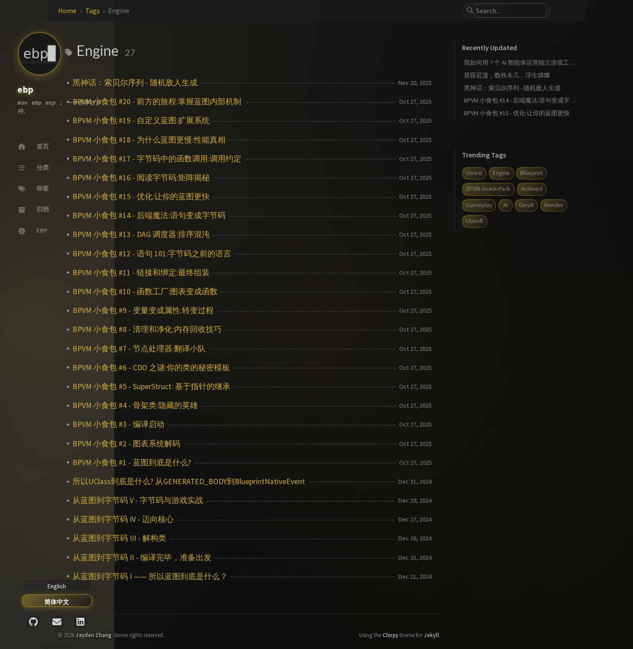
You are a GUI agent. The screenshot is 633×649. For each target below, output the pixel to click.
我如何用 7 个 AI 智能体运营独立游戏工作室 (564, 62)
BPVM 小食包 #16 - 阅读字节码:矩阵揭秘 (229, 177)
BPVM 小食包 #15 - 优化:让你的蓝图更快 (229, 196)
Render (517, 221)
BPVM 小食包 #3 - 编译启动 (206, 424)
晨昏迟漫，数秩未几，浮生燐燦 (549, 75)
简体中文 (56, 602)
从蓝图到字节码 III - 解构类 (207, 538)
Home (155, 10)
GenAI (567, 205)
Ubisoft (545, 221)
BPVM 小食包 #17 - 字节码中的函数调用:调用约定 (244, 159)
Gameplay (521, 205)
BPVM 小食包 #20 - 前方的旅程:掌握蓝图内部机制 (244, 101)
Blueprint (573, 173)
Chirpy (432, 627)
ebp (26, 89)
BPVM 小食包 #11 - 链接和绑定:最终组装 (229, 272)
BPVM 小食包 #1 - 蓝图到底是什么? (219, 462)
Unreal (516, 173)
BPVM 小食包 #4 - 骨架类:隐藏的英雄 (223, 405)
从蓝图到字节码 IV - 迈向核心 (211, 519)
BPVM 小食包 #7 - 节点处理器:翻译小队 (227, 349)
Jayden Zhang (182, 627)
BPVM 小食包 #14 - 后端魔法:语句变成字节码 (236, 215)
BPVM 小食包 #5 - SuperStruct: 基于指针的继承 (239, 386)
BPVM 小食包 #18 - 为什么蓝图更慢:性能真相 (236, 140)
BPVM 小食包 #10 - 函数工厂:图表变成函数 (233, 291)
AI (547, 205)
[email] (57, 622)
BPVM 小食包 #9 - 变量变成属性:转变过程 (231, 310)
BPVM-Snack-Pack (530, 189)
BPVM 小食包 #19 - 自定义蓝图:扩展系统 (229, 120)
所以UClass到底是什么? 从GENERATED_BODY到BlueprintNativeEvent (276, 481)
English (56, 586)
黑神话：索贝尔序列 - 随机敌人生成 (222, 83)
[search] (536, 11)
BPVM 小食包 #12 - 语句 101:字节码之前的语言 (239, 254)
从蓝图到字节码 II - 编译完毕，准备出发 (229, 557)
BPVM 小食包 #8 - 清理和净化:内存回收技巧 (234, 329)
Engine (543, 173)
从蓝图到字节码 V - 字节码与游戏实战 (225, 500)
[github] (33, 622)
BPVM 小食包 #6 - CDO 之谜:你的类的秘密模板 (239, 367)
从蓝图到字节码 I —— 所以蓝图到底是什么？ (238, 576)
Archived (573, 189)
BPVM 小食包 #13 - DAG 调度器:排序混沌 (229, 234)
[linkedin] (80, 622)
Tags (180, 10)
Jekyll (473, 627)
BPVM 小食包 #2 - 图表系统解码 (214, 443)
